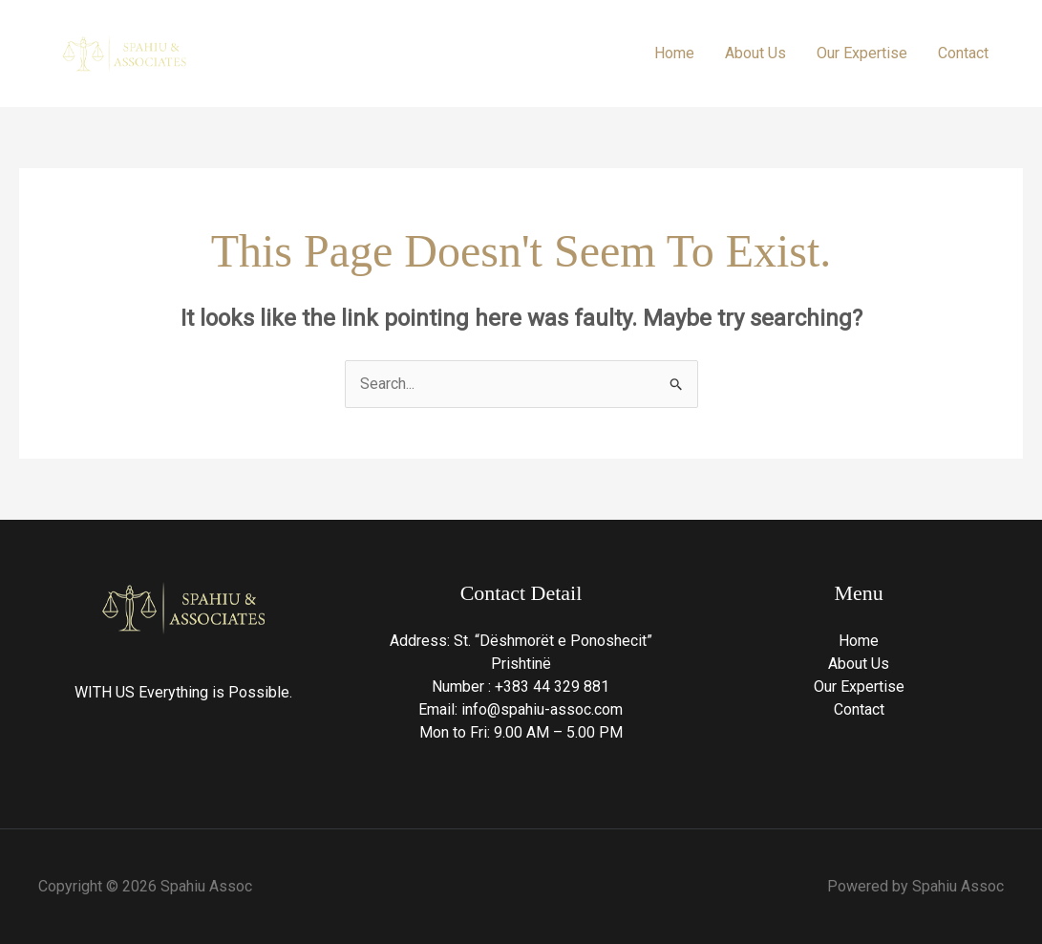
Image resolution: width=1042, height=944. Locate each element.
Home (674, 53)
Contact (963, 53)
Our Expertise (862, 53)
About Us (755, 53)
